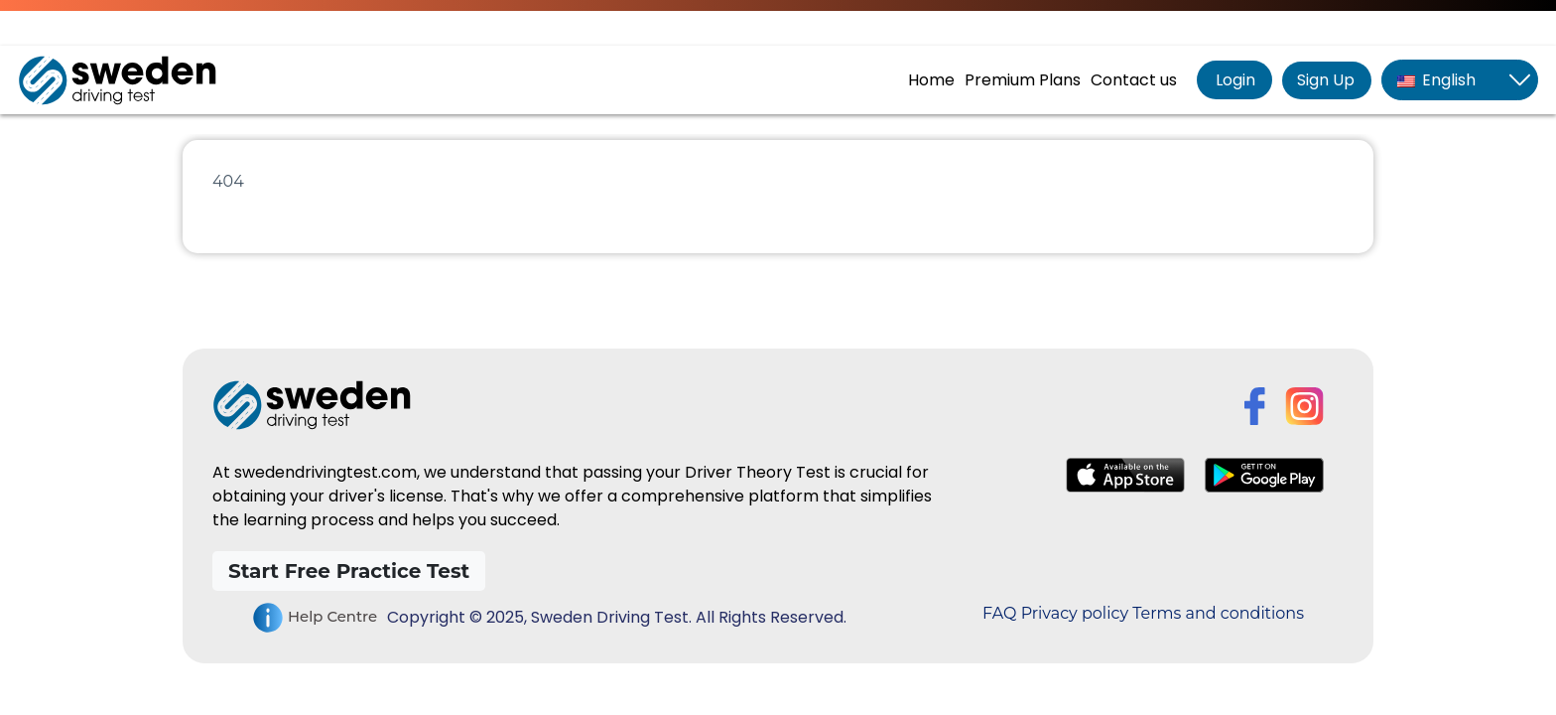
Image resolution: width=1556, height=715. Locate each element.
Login (1233, 80)
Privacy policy (1074, 613)
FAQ (999, 613)
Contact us (1134, 80)
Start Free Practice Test (348, 571)
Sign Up (1326, 80)
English (1436, 80)
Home (931, 80)
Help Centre (314, 618)
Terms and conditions (1218, 613)
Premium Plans (1023, 80)
